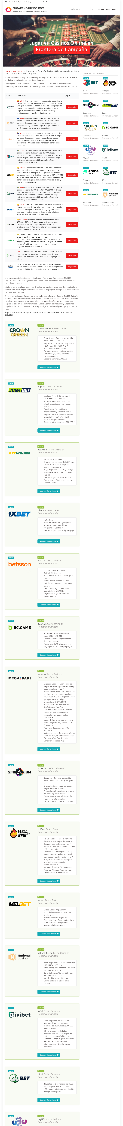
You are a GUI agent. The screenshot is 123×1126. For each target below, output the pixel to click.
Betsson (23, 133)
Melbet (22, 168)
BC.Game (23, 219)
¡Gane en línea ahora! (48, 367)
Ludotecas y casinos (14, 71)
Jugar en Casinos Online (107, 9)
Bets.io (19, 252)
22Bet (22, 150)
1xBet (22, 205)
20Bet (21, 118)
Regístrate (72, 107)
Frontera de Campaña (47, 331)
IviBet (22, 101)
